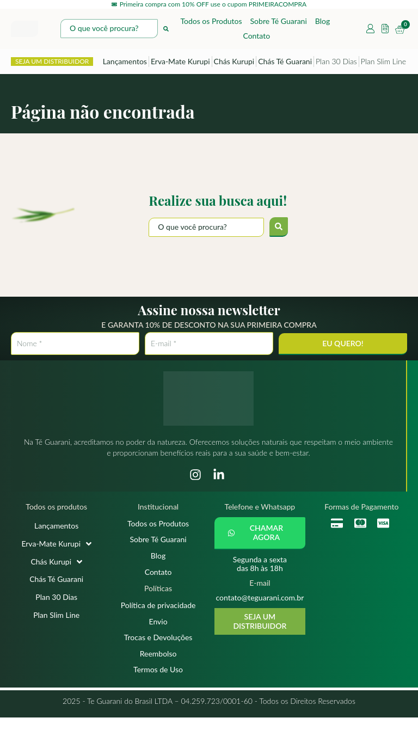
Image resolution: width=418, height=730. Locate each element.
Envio (158, 629)
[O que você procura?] (206, 228)
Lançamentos (125, 63)
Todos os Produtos (211, 22)
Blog (322, 22)
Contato (256, 37)
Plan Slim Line (383, 63)
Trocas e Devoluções (158, 647)
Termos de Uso (158, 681)
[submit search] (278, 228)
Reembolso (158, 663)
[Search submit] (166, 30)
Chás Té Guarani (285, 63)
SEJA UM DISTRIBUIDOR (52, 63)
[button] (259, 535)
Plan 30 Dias (336, 63)
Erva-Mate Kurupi (180, 63)
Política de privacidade (158, 612)
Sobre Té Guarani (278, 22)
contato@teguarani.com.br (260, 599)
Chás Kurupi (234, 63)
